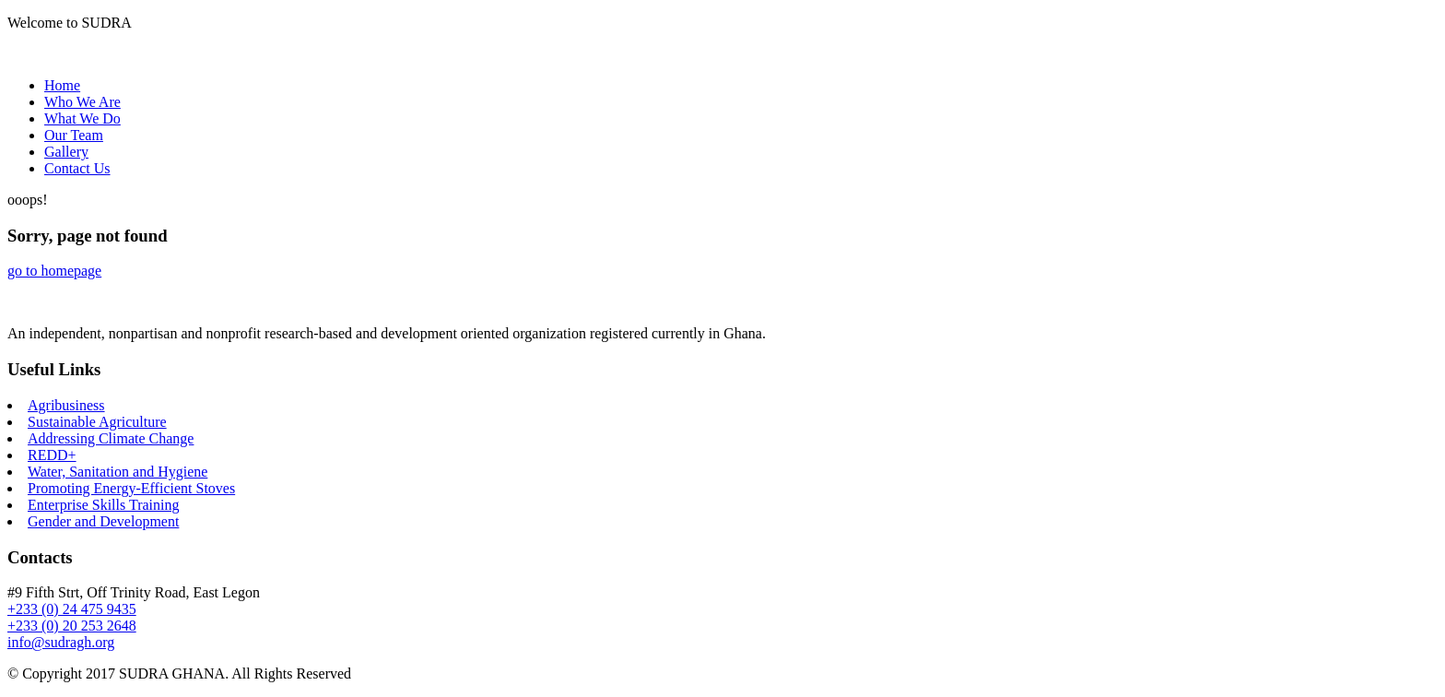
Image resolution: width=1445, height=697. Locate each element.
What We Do (82, 118)
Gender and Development (103, 521)
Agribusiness (66, 405)
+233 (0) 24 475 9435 (71, 609)
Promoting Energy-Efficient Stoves (131, 488)
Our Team (73, 135)
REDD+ (52, 455)
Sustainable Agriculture (97, 422)
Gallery (66, 151)
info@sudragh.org (60, 642)
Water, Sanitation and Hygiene (117, 471)
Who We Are (82, 102)
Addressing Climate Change (111, 438)
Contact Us (77, 168)
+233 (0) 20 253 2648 (71, 625)
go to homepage (54, 270)
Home (62, 85)
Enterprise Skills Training (103, 505)
